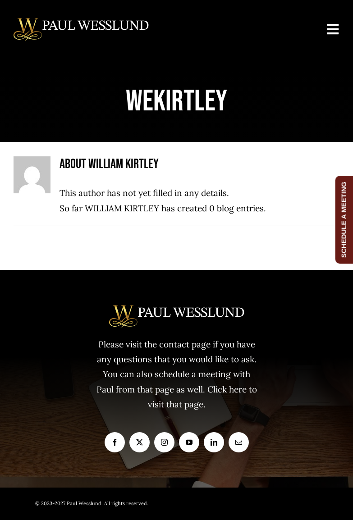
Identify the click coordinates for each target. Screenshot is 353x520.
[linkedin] (214, 442)
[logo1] (81, 22)
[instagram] (164, 442)
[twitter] (139, 442)
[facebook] (115, 442)
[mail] (239, 442)
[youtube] (189, 442)
